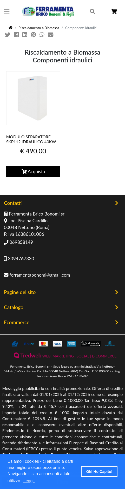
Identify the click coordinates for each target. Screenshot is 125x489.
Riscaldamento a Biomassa (38, 28)
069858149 (18, 242)
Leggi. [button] (29, 481)
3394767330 (19, 258)
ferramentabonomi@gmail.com (37, 275)
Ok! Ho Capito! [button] (99, 472)
